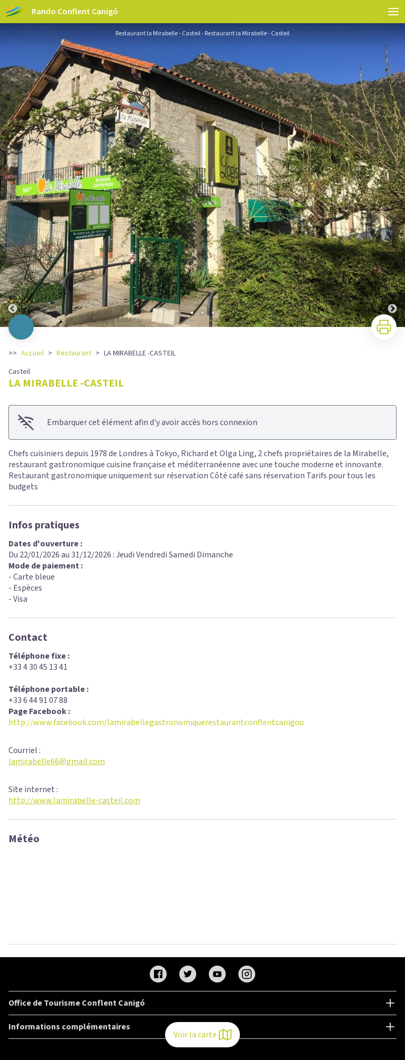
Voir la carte (202, 1034)
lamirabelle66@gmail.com (56, 761)
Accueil (32, 353)
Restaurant (73, 353)
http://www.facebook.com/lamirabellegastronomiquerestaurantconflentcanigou (156, 722)
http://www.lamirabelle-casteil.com (74, 800)
